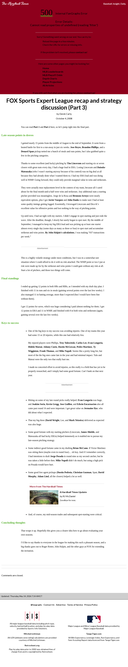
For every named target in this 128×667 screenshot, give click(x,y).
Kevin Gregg (52, 404)
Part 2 (47, 127)
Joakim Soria (38, 404)
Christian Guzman (82, 472)
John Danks (73, 200)
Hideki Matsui (35, 347)
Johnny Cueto (50, 347)
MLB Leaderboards (53, 71)
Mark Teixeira (76, 420)
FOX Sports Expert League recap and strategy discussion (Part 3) (64, 104)
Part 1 (37, 127)
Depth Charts (50, 78)
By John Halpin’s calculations (59, 232)
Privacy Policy (90, 605)
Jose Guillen (66, 404)
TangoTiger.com (93, 634)
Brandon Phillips (90, 147)
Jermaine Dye (91, 408)
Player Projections (52, 82)
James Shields (88, 432)
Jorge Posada (56, 456)
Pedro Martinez (84, 347)
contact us (81, 52)
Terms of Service (75, 605)
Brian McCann (80, 448)
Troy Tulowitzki (67, 343)
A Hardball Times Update (73, 492)
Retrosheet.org (32, 645)
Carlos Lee (81, 343)
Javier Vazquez (55, 200)
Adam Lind (43, 476)
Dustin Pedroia (64, 472)
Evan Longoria (95, 343)
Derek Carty (65, 113)
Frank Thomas (47, 351)
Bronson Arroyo (81, 196)
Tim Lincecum (74, 163)
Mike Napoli (65, 351)
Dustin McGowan (66, 347)
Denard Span (27, 151)
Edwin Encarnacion (86, 404)
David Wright (52, 420)
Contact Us (49, 605)
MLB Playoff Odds (52, 75)
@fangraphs (36, 605)
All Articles (48, 85)
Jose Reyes (75, 147)
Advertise (61, 605)
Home (46, 68)
